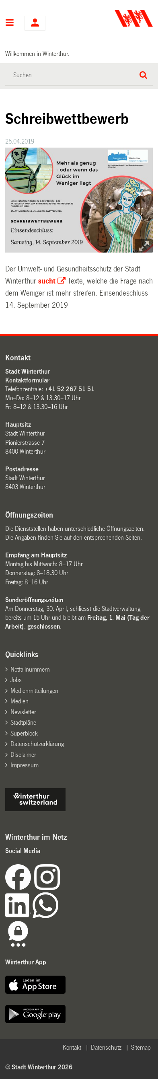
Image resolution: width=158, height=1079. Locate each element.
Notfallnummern (30, 669)
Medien (19, 701)
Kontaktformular (27, 380)
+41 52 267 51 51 (69, 389)
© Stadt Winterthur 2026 (38, 1067)
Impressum (24, 765)
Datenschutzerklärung (37, 743)
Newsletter (23, 712)
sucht (46, 281)
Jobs (16, 679)
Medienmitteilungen (34, 690)
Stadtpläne (23, 722)
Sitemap (141, 1047)
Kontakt (72, 1047)
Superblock (24, 733)
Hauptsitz (18, 424)
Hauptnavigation (9, 23)
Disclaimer (23, 754)
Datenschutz (106, 1047)
